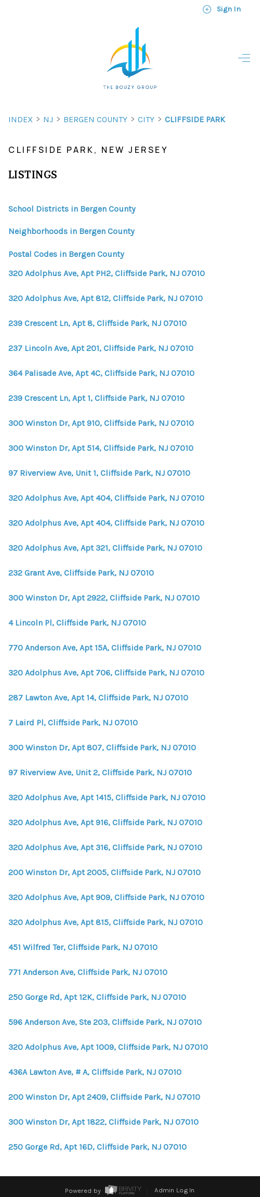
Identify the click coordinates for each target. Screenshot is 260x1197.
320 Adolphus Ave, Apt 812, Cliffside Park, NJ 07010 (105, 298)
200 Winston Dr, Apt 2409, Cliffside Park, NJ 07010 (104, 1097)
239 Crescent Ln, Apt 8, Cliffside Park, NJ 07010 (97, 323)
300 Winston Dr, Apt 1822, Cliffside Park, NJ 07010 (103, 1122)
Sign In (221, 9)
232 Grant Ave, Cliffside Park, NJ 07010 (81, 573)
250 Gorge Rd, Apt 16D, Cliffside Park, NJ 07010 (97, 1147)
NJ (48, 119)
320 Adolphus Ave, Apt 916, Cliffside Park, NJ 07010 (105, 822)
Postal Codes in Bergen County (66, 254)
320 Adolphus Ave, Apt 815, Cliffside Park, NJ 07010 (105, 922)
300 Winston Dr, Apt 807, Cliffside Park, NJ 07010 (102, 748)
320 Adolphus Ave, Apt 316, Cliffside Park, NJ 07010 (105, 847)
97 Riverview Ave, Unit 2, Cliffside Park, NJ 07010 (100, 773)
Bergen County (95, 119)
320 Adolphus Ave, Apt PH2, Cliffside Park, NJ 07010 (106, 273)
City (146, 119)
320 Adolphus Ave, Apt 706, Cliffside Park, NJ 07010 (106, 673)
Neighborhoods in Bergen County (71, 231)
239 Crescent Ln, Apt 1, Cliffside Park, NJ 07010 (96, 398)
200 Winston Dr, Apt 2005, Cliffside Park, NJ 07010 (104, 872)
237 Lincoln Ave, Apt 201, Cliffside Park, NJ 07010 (100, 348)
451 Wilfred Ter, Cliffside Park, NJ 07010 (83, 947)
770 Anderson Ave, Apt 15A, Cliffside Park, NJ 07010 (104, 648)
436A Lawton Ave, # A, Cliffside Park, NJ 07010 (94, 1072)
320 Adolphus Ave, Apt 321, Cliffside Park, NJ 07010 (105, 548)
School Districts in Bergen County (71, 209)
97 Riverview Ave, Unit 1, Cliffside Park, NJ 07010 (99, 473)
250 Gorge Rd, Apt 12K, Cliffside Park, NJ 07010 (97, 997)
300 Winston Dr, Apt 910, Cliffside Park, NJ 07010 (101, 423)
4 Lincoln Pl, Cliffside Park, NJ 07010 (77, 623)
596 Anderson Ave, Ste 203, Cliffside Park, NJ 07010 (105, 1022)
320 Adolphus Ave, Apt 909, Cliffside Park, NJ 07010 (106, 897)
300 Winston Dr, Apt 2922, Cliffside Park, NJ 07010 (104, 598)
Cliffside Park (195, 119)
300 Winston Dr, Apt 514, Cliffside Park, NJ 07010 (100, 448)
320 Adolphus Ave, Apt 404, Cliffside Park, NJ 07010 (106, 498)
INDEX (20, 119)
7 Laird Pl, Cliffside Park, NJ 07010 (73, 723)
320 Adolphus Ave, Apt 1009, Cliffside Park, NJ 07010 (108, 1047)
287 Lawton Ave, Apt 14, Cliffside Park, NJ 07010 (98, 698)
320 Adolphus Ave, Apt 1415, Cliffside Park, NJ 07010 (106, 797)
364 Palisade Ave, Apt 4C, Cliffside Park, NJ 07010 (101, 373)
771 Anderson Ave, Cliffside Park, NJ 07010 (87, 972)
